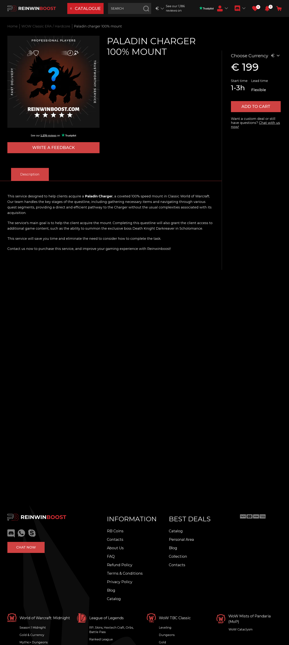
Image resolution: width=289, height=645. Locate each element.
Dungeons (167, 635)
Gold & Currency (32, 635)
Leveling (165, 627)
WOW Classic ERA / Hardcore (45, 26)
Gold (162, 642)
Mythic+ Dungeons (34, 642)
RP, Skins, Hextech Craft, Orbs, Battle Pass (111, 630)
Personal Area (181, 539)
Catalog (114, 599)
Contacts (115, 539)
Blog (111, 590)
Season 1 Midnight (33, 627)
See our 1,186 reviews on (190, 8)
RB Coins (115, 531)
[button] (267, 8)
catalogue (85, 8)
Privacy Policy (119, 582)
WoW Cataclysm (241, 629)
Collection (178, 556)
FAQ (111, 556)
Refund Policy (119, 565)
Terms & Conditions (125, 573)
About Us (115, 548)
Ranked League (101, 639)
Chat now (26, 547)
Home (12, 26)
